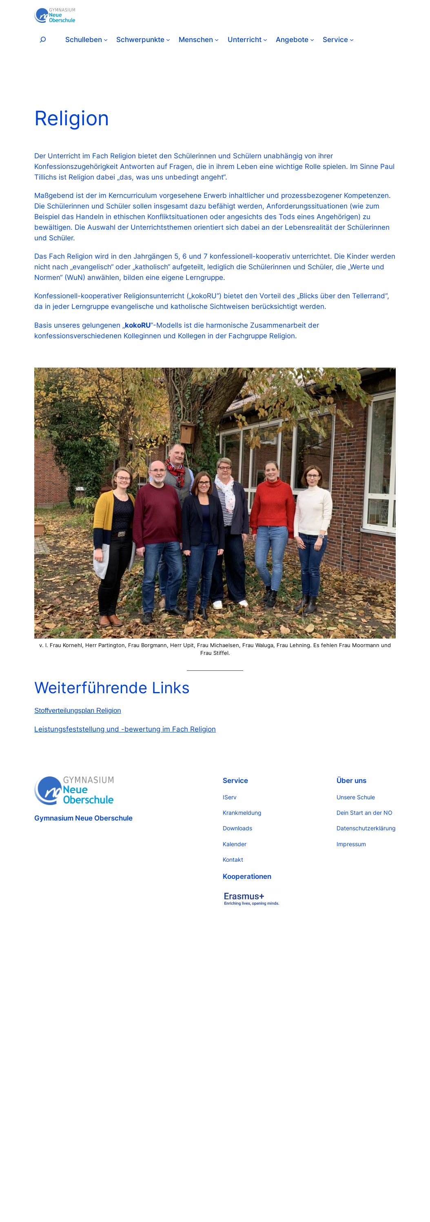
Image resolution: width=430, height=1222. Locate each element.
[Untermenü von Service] (352, 40)
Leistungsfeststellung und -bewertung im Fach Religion (125, 729)
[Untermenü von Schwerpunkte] (168, 40)
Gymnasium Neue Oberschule (83, 818)
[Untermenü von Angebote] (312, 40)
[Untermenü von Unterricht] (265, 40)
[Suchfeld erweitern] (42, 39)
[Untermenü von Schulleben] (106, 40)
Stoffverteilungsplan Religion (77, 710)
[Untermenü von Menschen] (217, 40)
